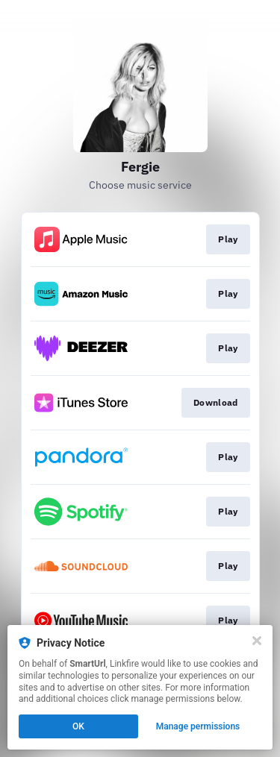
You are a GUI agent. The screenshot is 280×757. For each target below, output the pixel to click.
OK (78, 726)
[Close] (257, 641)
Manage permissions (198, 726)
